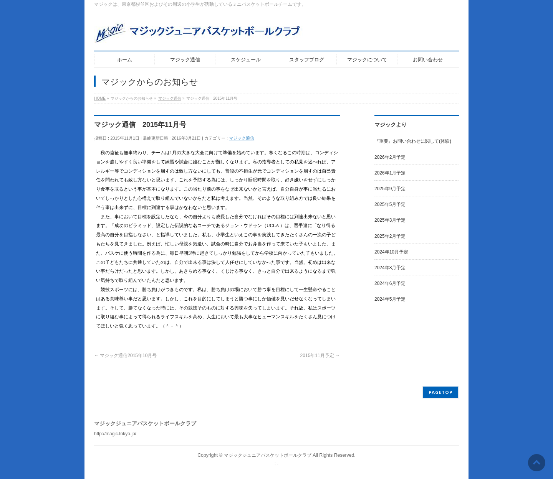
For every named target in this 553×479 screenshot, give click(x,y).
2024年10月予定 (391, 252)
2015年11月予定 (320, 355)
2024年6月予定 (390, 283)
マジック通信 (241, 138)
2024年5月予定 (390, 299)
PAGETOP (441, 392)
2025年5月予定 (390, 204)
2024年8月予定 (390, 267)
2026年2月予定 (390, 157)
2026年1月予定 (390, 173)
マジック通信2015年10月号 (125, 355)
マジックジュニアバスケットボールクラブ (267, 455)
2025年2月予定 (390, 236)
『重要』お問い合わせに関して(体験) (412, 141)
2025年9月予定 (390, 188)
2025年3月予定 (390, 220)
